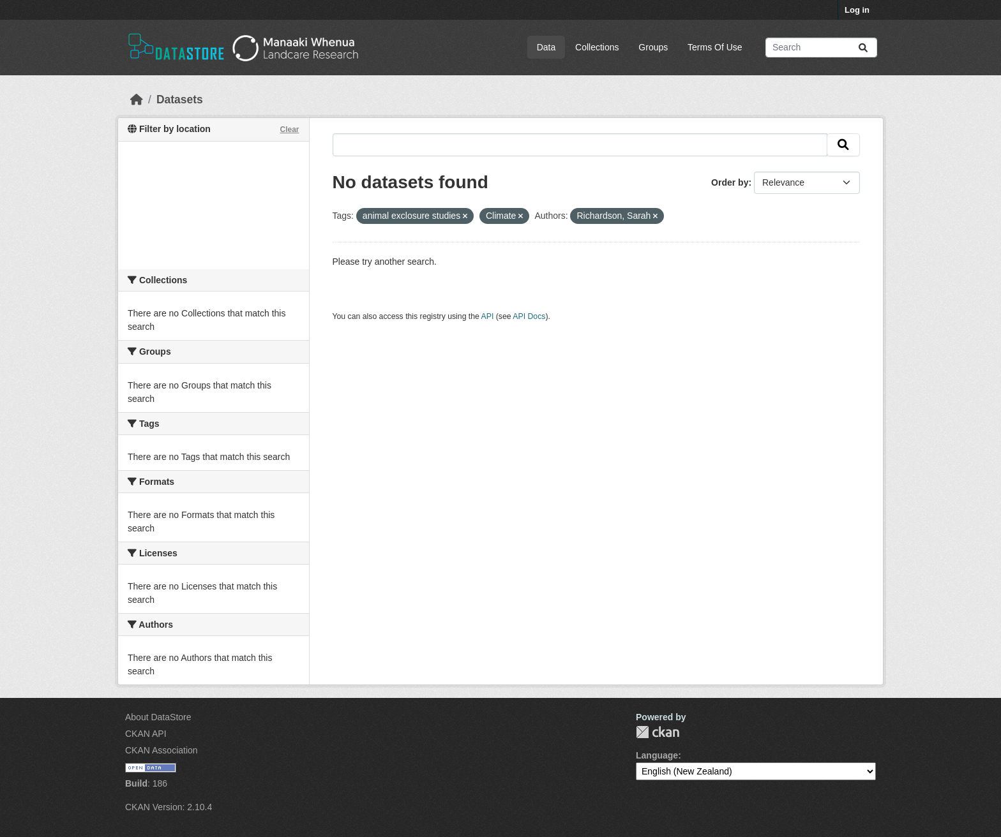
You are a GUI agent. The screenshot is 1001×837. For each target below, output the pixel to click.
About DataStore (158, 717)
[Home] (136, 99)
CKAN (657, 732)
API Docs (529, 316)
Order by (729, 182)
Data (546, 47)
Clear (289, 129)
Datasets (179, 99)
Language (657, 755)
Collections (597, 47)
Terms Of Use (715, 47)
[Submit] (863, 47)
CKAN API (146, 734)
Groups (653, 47)
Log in (857, 10)
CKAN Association (161, 750)
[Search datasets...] (821, 47)
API (487, 316)
